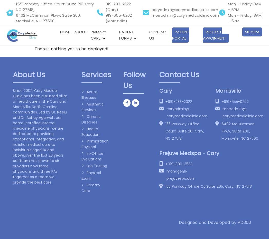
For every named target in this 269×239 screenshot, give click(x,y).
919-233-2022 (118, 4)
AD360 (244, 222)
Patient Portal (180, 35)
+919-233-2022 (178, 101)
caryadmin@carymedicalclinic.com (185, 9)
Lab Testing (97, 165)
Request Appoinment (214, 35)
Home (65, 32)
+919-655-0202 (235, 101)
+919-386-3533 (178, 164)
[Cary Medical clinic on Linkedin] (135, 103)
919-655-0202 (119, 15)
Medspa (252, 32)
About (80, 32)
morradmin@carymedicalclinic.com (185, 15)
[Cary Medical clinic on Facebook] (127, 103)
